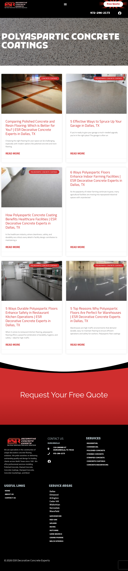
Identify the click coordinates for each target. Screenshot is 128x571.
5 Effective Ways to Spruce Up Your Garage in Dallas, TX (96, 123)
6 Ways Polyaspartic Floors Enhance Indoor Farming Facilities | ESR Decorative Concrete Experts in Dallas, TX (96, 178)
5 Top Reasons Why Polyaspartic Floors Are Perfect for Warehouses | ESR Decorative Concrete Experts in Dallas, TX (95, 314)
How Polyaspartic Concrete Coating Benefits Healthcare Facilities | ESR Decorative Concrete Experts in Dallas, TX (31, 221)
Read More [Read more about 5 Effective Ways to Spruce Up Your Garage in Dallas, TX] (77, 153)
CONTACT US (55, 438)
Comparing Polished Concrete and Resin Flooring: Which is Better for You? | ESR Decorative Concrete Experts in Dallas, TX (30, 127)
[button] (65, 4)
